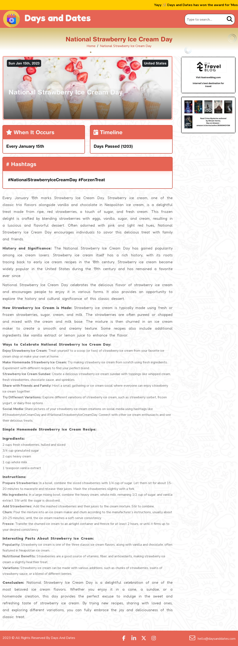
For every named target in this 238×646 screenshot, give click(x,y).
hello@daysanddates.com (216, 638)
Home (91, 46)
